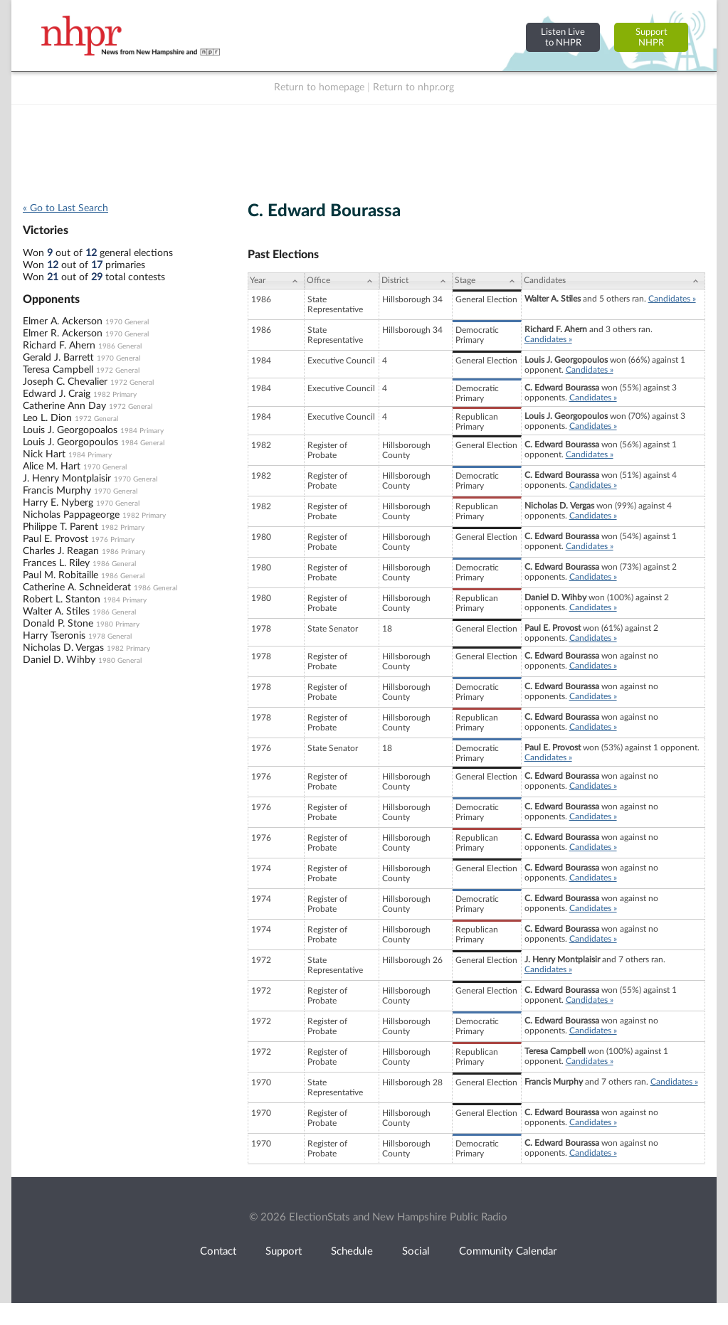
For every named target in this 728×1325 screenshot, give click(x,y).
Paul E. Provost (55, 539)
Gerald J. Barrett (58, 358)
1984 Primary (142, 431)
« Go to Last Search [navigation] (65, 208)
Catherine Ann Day (64, 406)
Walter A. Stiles (56, 612)
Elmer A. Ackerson (62, 321)
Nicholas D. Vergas (63, 648)
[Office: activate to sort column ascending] (342, 280)
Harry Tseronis (54, 636)
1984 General (142, 443)
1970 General (127, 322)
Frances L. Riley (56, 563)
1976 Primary (112, 539)
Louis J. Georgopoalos (70, 430)
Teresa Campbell (58, 370)
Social (416, 1251)
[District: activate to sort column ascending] (416, 280)
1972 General (117, 370)
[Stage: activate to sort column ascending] (487, 280)
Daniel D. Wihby (59, 660)
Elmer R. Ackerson (62, 334)
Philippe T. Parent (60, 527)
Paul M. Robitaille (60, 575)
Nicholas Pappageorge (71, 515)
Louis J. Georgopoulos (70, 442)
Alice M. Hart (51, 467)
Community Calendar (507, 1251)
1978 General (110, 636)
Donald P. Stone (58, 624)
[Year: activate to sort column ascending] (276, 280)
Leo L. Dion (47, 418)
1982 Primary (115, 394)
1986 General (120, 346)
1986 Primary (123, 551)
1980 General (120, 660)
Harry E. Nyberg (58, 503)
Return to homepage (319, 87)
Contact (218, 1251)
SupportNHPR (651, 37)
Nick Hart (44, 454)
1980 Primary (117, 624)
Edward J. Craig (56, 394)
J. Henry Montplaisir (67, 479)
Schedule (352, 1251)
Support (283, 1251)
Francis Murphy (57, 491)
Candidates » (672, 298)
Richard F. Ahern (59, 346)
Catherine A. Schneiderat (77, 587)
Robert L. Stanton (61, 600)
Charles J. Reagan (61, 551)
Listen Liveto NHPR (563, 37)
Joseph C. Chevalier (65, 382)
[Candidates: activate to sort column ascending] (613, 280)
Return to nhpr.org (413, 87)
